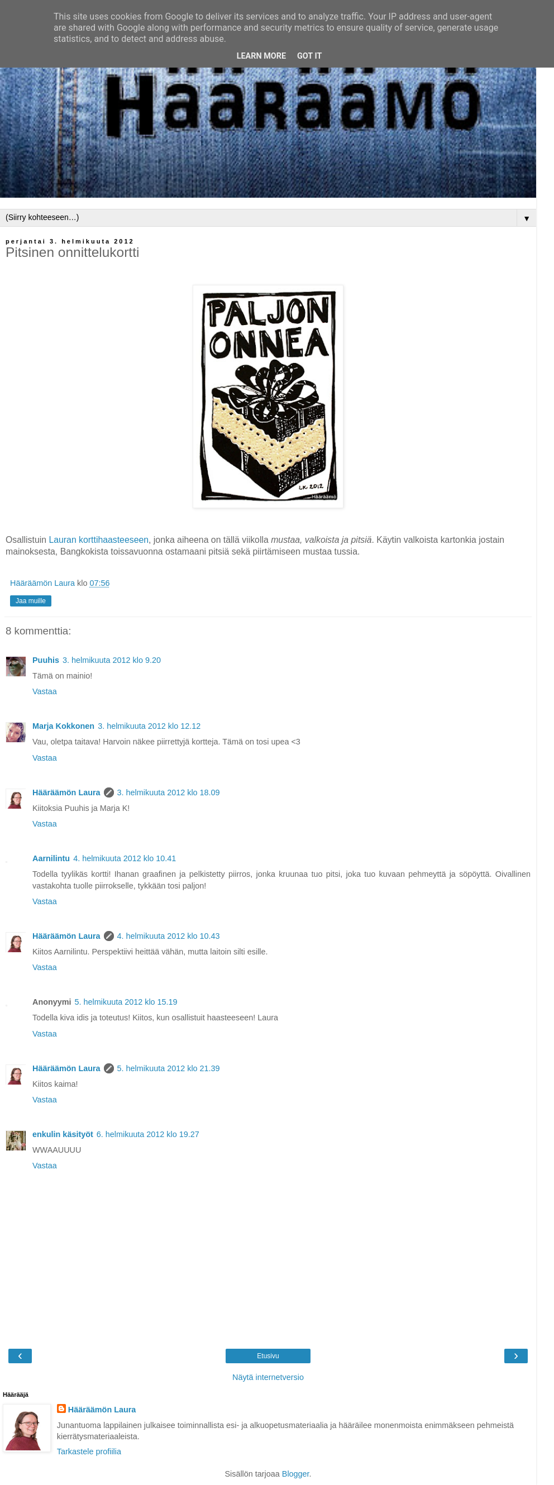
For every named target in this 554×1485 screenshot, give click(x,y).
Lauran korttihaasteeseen (99, 540)
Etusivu (268, 1356)
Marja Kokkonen (63, 726)
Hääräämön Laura (66, 792)
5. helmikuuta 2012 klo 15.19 (126, 1001)
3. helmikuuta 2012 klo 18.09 (168, 792)
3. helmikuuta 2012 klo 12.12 (149, 726)
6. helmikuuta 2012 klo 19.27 (148, 1134)
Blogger (295, 1473)
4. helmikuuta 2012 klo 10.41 (124, 858)
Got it (309, 56)
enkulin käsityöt (62, 1134)
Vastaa (44, 691)
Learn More (261, 56)
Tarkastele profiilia (89, 1451)
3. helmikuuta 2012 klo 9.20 (112, 660)
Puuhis (45, 660)
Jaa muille (31, 601)
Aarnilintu (51, 858)
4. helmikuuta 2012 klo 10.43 (168, 936)
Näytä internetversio (268, 1377)
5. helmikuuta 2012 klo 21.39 (168, 1068)
